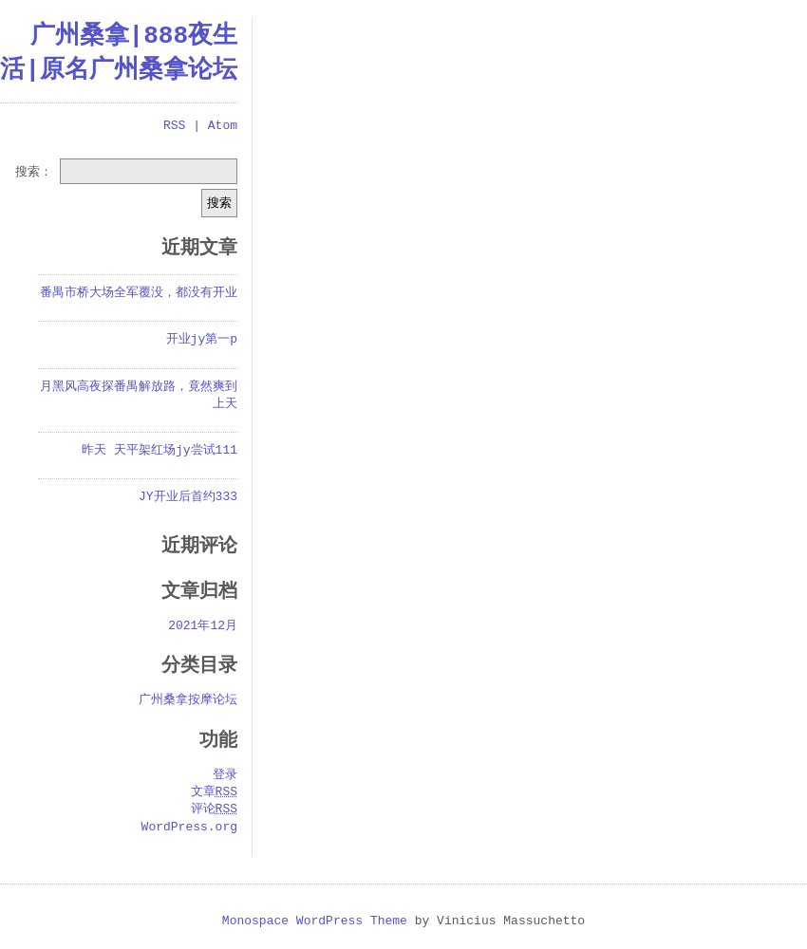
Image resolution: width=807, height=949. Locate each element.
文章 (214, 792)
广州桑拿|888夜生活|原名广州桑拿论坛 (118, 53)
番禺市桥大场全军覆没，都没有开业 (138, 293)
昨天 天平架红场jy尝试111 (159, 450)
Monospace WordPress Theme (314, 921)
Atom (222, 126)
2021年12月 (202, 626)
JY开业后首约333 (188, 497)
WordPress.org (189, 827)
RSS (174, 126)
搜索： (33, 170)
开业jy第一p (201, 339)
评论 (214, 809)
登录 (225, 775)
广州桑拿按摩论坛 (188, 700)
